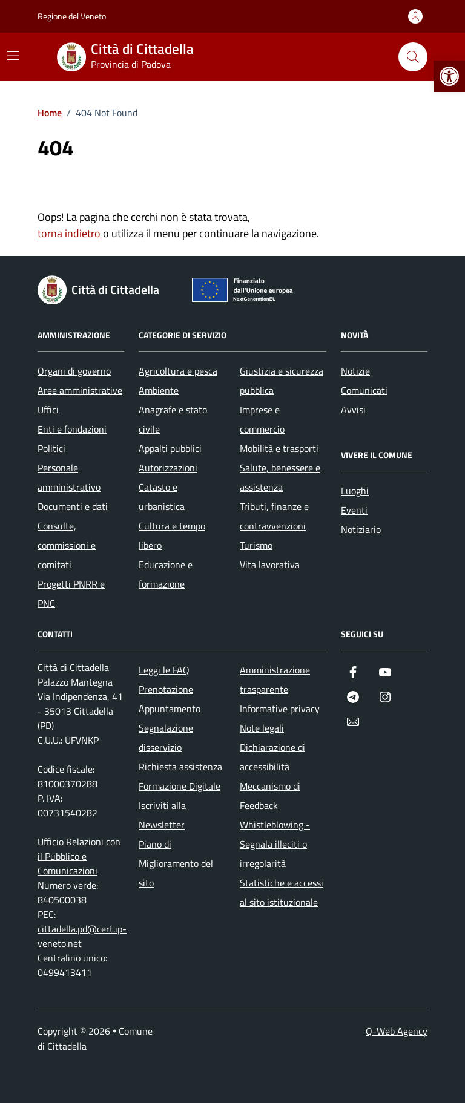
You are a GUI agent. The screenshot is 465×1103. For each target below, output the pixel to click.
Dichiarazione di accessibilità (272, 757)
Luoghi (355, 490)
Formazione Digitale (179, 786)
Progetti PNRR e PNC (71, 593)
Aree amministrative (80, 390)
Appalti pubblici (170, 448)
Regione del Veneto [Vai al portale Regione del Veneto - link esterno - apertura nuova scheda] (72, 16)
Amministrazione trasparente (275, 679)
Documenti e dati (73, 506)
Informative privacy (280, 708)
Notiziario (361, 529)
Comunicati (364, 390)
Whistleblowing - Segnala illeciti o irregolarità (275, 844)
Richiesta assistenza (180, 766)
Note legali (262, 728)
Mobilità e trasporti (279, 448)
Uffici (48, 409)
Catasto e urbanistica (162, 497)
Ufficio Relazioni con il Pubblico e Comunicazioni (79, 856)
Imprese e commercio (262, 419)
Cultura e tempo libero (172, 535)
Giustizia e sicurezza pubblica (281, 381)
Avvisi (353, 409)
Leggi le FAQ (164, 670)
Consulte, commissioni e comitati (67, 545)
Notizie (355, 371)
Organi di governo (74, 371)
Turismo (256, 545)
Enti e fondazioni (72, 429)
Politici (51, 448)
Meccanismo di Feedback (270, 796)
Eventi (354, 510)
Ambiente (159, 390)
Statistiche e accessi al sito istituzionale (281, 892)
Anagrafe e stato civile (173, 419)
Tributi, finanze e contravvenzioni (274, 516)
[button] (449, 76)
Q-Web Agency (396, 1031)
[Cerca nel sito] (412, 56)
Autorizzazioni (168, 467)
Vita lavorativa (270, 564)
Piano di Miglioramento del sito (176, 863)
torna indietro (69, 233)
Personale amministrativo (69, 477)
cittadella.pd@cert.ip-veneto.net (82, 936)
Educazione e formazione (166, 574)
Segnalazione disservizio (166, 737)
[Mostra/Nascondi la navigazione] (13, 55)
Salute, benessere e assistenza (280, 477)
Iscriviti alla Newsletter (162, 815)
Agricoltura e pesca (178, 371)
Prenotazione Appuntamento (169, 699)
